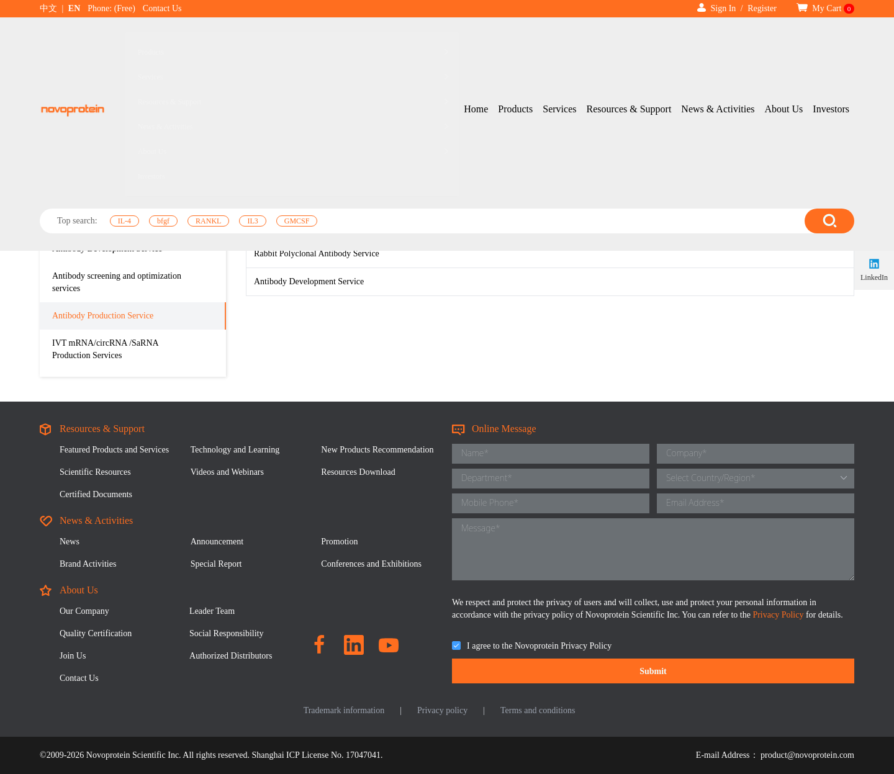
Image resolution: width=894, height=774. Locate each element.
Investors (831, 39)
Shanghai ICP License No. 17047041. (317, 755)
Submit (653, 671)
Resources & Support (628, 39)
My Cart (825, 8)
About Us (784, 39)
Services (559, 39)
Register (762, 8)
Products (515, 39)
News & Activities (717, 39)
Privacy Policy (779, 614)
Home (476, 39)
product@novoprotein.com (807, 755)
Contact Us (162, 8)
